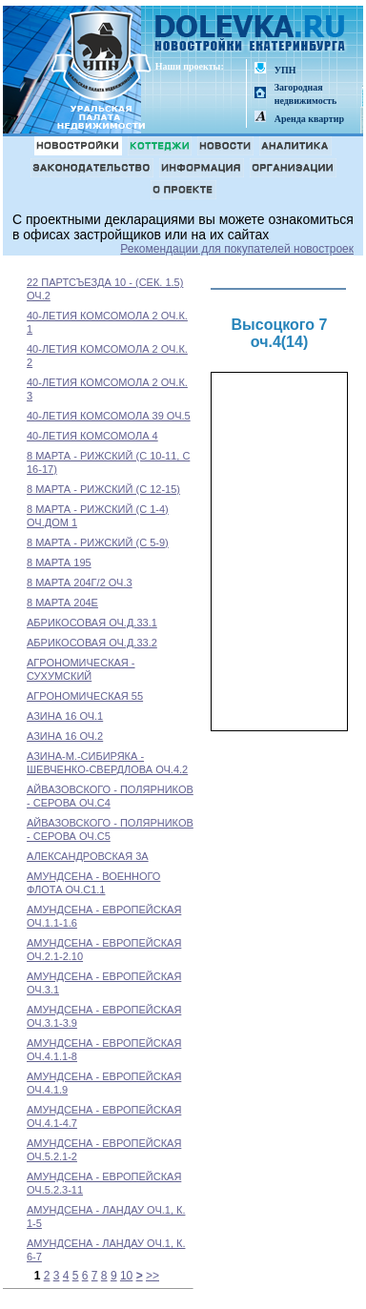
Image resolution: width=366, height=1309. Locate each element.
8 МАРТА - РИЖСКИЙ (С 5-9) (98, 542)
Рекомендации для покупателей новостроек (237, 249)
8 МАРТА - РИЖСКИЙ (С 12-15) (103, 489)
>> (152, 1275)
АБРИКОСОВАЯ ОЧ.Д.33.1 (92, 622)
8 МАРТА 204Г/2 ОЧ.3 (79, 582)
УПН (285, 70)
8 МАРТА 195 (59, 562)
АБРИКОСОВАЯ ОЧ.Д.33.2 (92, 642)
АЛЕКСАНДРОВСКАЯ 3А (88, 856)
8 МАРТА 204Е (62, 602)
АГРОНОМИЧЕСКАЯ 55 (85, 696)
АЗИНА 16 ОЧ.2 (65, 736)
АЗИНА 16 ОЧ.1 (65, 716)
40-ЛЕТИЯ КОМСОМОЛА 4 (92, 435)
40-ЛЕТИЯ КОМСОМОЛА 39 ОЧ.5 (109, 415)
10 (126, 1275)
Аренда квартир (309, 118)
